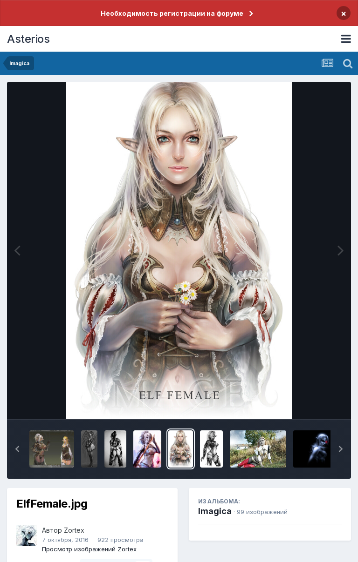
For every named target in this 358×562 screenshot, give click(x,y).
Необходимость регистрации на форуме (172, 13)
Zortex (74, 530)
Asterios (28, 39)
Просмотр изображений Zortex (89, 549)
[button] (17, 449)
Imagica (215, 511)
